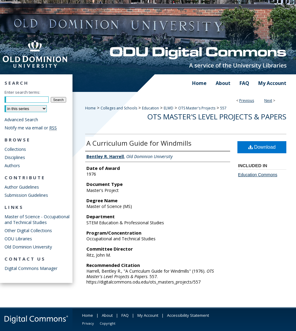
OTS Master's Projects (196, 108)
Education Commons (257, 174)
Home (90, 108)
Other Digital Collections (28, 230)
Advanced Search (21, 119)
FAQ (125, 315)
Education (150, 108)
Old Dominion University (28, 247)
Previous (246, 100)
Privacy (88, 323)
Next (268, 100)
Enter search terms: (22, 92)
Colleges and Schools (119, 108)
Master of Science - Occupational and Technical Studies (37, 219)
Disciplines (15, 157)
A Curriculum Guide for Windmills (138, 143)
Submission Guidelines (26, 195)
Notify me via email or (31, 128)
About (107, 315)
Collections (15, 149)
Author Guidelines (22, 187)
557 (223, 108)
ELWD (168, 108)
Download (262, 147)
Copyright (107, 323)
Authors (12, 165)
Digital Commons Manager (31, 268)
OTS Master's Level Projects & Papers (216, 117)
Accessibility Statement (188, 315)
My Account (147, 315)
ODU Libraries (18, 239)
